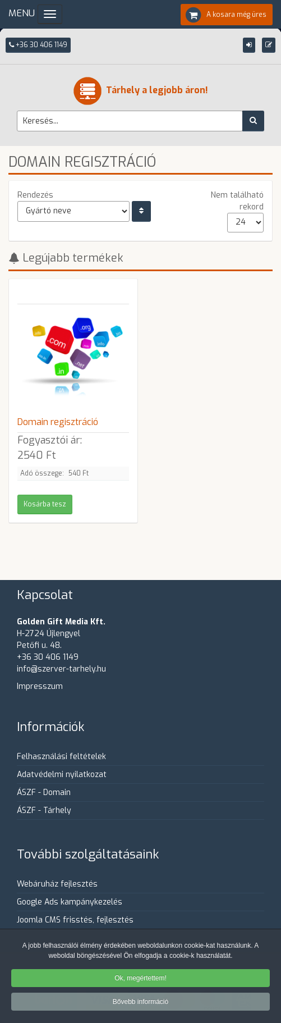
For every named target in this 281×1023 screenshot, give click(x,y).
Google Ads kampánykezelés (69, 902)
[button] (249, 45)
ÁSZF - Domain (44, 792)
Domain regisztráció (57, 422)
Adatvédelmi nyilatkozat (62, 774)
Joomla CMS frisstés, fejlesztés (75, 920)
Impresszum (40, 686)
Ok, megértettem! (140, 979)
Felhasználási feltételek (61, 756)
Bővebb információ (140, 1003)
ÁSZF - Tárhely (44, 810)
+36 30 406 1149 (38, 44)
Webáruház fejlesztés (57, 884)
